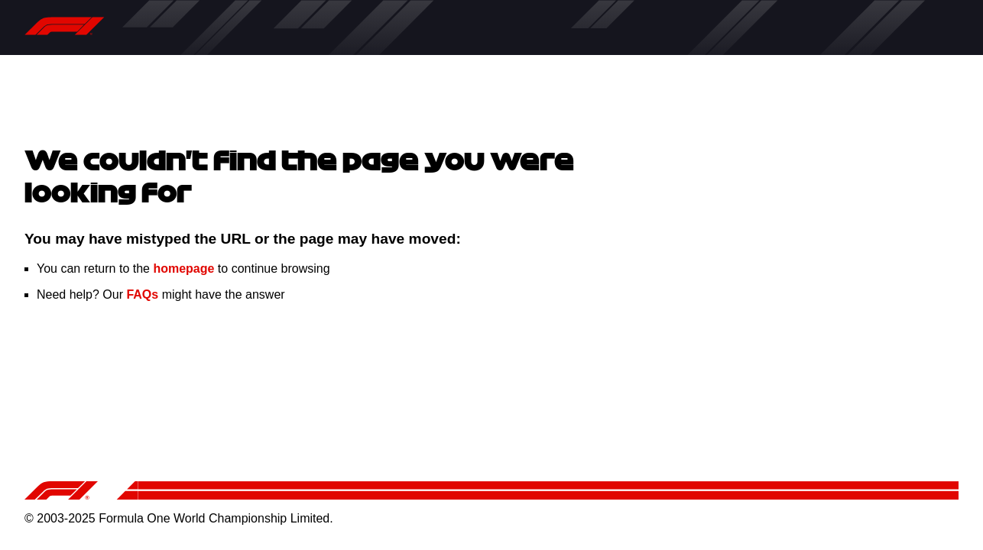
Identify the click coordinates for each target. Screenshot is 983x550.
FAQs (142, 294)
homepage (183, 268)
